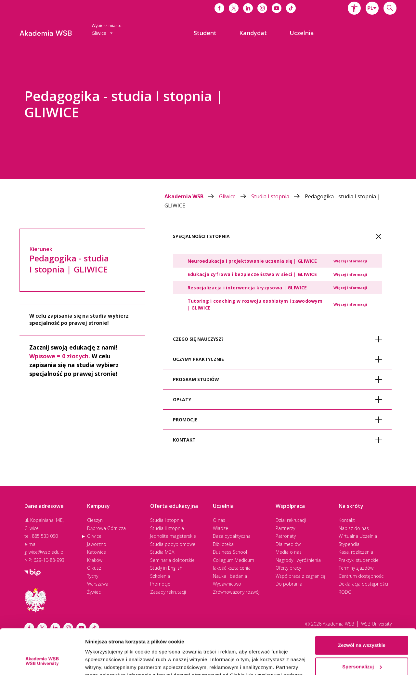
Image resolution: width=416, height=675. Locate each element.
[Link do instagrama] (262, 8)
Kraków (94, 560)
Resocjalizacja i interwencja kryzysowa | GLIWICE (247, 288)
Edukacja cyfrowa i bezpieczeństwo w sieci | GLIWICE (252, 274)
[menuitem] (205, 33)
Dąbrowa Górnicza (106, 528)
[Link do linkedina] (248, 8)
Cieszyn (95, 520)
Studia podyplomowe (172, 544)
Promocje (160, 584)
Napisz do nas (354, 528)
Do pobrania (289, 584)
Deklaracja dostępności (363, 584)
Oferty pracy (288, 568)
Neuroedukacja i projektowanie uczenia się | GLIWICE (252, 261)
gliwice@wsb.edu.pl (44, 552)
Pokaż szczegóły (104, 662)
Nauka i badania (230, 576)
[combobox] (372, 8)
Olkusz (94, 568)
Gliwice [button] (102, 33)
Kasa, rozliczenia (356, 552)
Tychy (92, 576)
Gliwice (235, 196)
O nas (219, 520)
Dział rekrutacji (291, 520)
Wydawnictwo (227, 584)
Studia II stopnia (167, 528)
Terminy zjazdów (356, 568)
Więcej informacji (350, 260)
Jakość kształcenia (232, 568)
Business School (230, 552)
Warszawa (97, 584)
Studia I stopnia (278, 196)
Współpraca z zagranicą (300, 576)
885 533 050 (45, 536)
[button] (354, 8)
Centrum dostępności (361, 576)
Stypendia (349, 544)
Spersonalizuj (362, 627)
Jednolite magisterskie (173, 536)
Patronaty (286, 536)
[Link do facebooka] (219, 8)
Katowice (96, 552)
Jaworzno (96, 544)
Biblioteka (223, 544)
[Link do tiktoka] (291, 8)
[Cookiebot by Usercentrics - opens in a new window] (42, 662)
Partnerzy (285, 528)
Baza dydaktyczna (232, 536)
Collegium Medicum (233, 560)
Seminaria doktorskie (172, 560)
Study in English (166, 568)
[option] (208, 114)
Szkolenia (160, 576)
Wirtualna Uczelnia (358, 536)
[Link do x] (234, 8)
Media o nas (289, 552)
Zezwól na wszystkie (361, 606)
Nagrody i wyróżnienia (298, 560)
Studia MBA (162, 552)
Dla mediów (288, 544)
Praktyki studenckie (359, 560)
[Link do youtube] (276, 8)
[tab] (277, 236)
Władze (220, 528)
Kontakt (347, 520)
